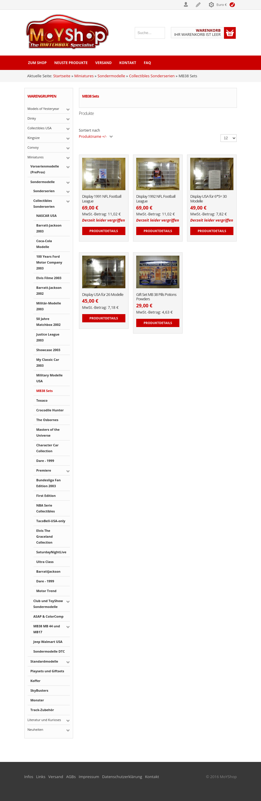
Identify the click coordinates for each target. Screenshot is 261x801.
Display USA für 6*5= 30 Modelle (208, 198)
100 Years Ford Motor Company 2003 (49, 262)
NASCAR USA (46, 215)
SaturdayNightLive (51, 551)
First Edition (46, 495)
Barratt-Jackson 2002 (49, 290)
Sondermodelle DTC (49, 651)
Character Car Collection (47, 448)
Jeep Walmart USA (48, 641)
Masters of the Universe (48, 432)
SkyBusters (39, 690)
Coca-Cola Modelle (44, 243)
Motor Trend (46, 590)
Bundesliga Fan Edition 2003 (48, 482)
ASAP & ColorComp (48, 616)
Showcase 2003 (48, 349)
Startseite (61, 75)
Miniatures (83, 75)
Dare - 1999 (45, 460)
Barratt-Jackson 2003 (49, 228)
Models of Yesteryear (43, 108)
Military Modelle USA (49, 378)
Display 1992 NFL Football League (155, 198)
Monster (37, 700)
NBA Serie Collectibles (45, 508)
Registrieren (195, 4)
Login (169, 4)
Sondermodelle (110, 75)
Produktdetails (104, 230)
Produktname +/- (93, 136)
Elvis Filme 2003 (49, 277)
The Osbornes (47, 419)
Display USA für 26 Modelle (102, 294)
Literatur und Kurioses (44, 719)
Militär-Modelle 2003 (48, 306)
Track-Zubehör (42, 709)
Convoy (33, 147)
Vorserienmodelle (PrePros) (45, 169)
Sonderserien (44, 190)
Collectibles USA (40, 127)
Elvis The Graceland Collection (44, 536)
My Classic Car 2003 (47, 362)
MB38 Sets (44, 390)
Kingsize (34, 137)
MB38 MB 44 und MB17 (46, 629)
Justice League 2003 (48, 337)
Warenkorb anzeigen (230, 33)
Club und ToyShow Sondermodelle (48, 603)
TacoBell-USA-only (50, 520)
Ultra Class (45, 561)
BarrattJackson (48, 571)
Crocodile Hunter (50, 410)
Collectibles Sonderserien (150, 75)
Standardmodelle (44, 661)
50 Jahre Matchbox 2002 (48, 321)
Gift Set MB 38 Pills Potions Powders (156, 296)
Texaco (42, 400)
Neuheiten (35, 729)
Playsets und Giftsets (47, 670)
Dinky (32, 118)
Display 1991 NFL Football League (101, 198)
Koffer (36, 680)
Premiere (43, 470)
